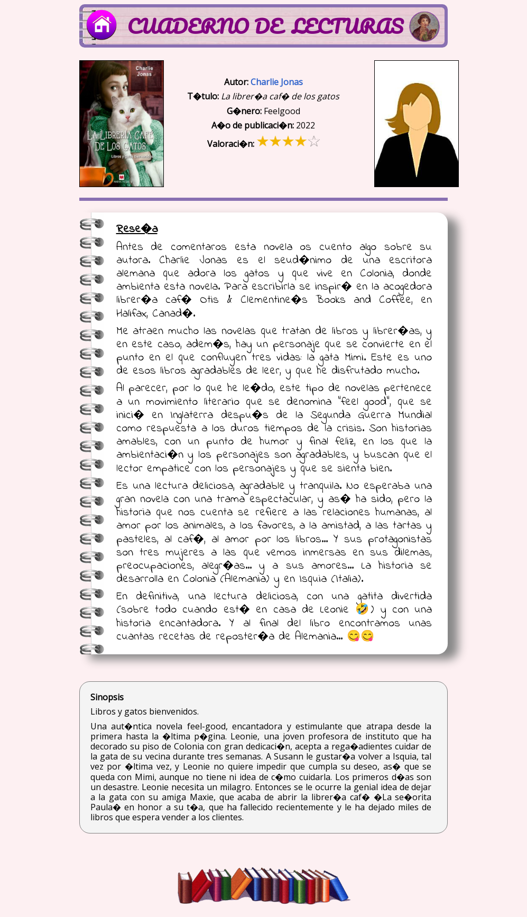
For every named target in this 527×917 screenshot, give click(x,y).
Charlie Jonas (277, 82)
